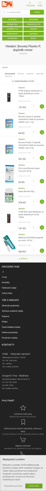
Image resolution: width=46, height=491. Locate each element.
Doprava (5, 316)
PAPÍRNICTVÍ (12, 29)
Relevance (8, 76)
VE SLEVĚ (12, 20)
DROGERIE (33, 20)
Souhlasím (34, 486)
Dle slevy (21, 74)
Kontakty (6, 282)
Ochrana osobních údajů (12, 311)
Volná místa (7, 293)
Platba (4, 322)
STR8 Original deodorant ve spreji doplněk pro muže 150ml (30, 93)
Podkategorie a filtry (23, 81)
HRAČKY (33, 29)
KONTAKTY (8, 344)
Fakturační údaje (9, 288)
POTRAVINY (12, 38)
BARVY (33, 38)
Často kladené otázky (11, 327)
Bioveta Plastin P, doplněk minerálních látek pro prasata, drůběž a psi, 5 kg (31, 145)
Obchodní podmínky (10, 305)
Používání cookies (10, 338)
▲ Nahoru (23, 258)
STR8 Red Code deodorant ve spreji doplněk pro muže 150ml (31, 214)
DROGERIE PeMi (10, 266)
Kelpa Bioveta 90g (26, 191)
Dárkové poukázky (10, 332)
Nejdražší (29, 74)
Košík (40, 4)
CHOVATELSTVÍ (33, 24)
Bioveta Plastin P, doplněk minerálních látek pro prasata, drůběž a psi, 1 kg (31, 119)
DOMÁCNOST (12, 34)
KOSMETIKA (12, 24)
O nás (4, 277)
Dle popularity (10, 74)
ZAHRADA (33, 34)
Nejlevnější (40, 74)
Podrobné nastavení (13, 486)
